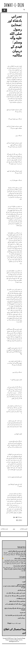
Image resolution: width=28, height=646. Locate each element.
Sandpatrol (12, 639)
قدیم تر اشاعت (23, 529)
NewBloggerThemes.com (14, 641)
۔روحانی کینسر (21, 618)
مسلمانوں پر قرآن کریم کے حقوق (17, 601)
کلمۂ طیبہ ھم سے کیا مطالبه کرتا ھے (17, 551)
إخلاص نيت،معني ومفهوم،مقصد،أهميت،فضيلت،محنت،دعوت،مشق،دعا (14, 586)
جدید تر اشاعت (4, 529)
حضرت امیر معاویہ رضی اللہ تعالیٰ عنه (15, 593)
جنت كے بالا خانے (21, 590)
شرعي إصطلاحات (20, 598)
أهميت (23, 581)
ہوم (14, 529)
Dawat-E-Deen (14, 5)
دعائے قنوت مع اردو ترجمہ (19, 566)
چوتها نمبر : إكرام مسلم (20, 558)
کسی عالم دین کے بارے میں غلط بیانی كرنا (15, 615)
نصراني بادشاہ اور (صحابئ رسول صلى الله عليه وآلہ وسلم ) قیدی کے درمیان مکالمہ (15, 35)
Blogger (10, 623)
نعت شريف (22, 612)
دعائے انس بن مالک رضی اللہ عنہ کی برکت (15, 595)
